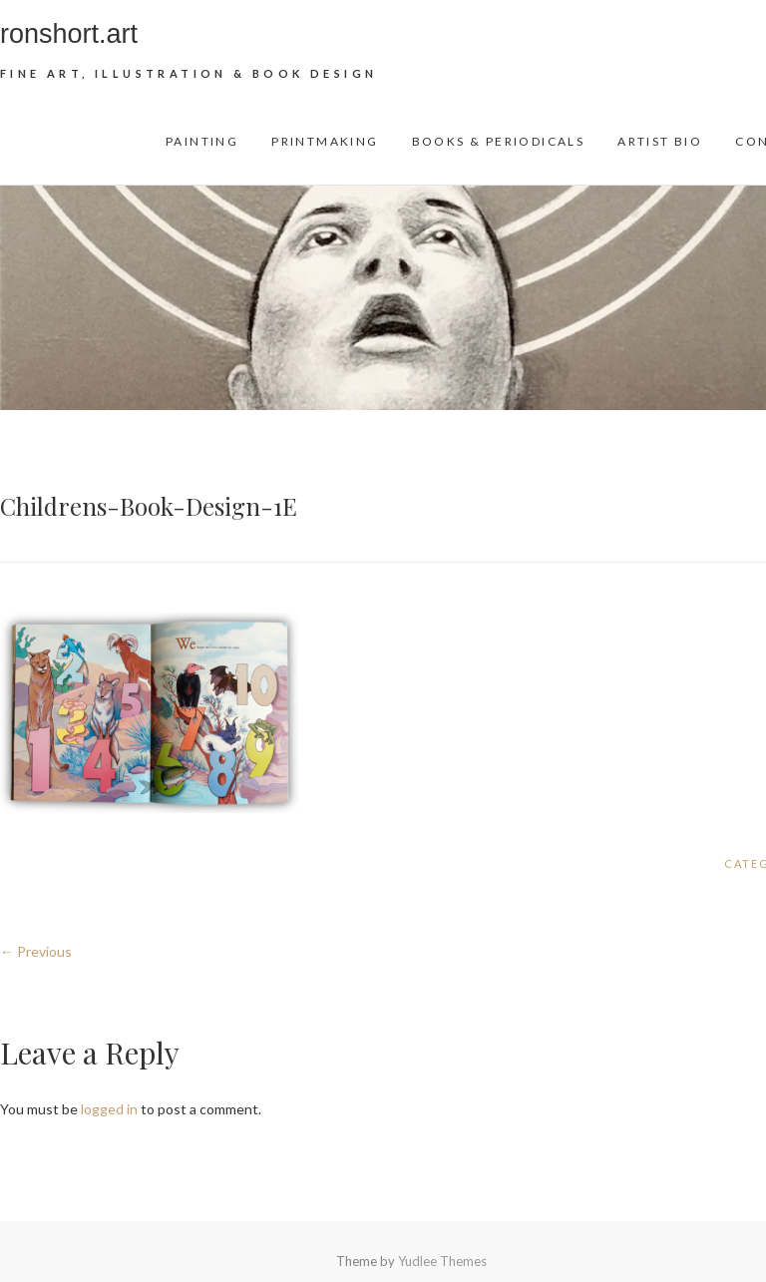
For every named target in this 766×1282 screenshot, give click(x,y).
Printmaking (324, 141)
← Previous (36, 951)
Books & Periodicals (498, 141)
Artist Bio (659, 141)
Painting (202, 141)
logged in (109, 1108)
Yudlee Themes (442, 1261)
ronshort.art (69, 34)
